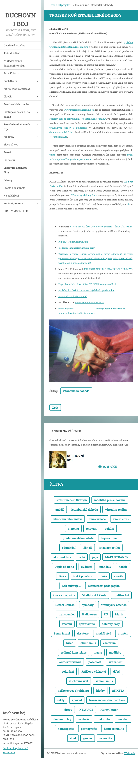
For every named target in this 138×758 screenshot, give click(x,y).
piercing (73, 528)
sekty (61, 700)
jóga (95, 557)
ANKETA (118, 690)
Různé (7, 152)
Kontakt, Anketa (13, 203)
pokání (109, 528)
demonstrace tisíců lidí (61, 132)
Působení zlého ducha (16, 104)
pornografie (89, 728)
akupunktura (62, 557)
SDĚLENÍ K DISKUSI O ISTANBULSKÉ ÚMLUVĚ (108, 269)
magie (98, 652)
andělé (59, 509)
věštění (67, 624)
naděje (123, 566)
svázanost (116, 662)
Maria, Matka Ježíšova (17, 88)
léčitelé (87, 547)
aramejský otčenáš (113, 605)
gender (87, 738)
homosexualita (114, 728)
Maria (119, 614)
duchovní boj (62, 719)
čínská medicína (64, 595)
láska (62, 576)
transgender (67, 614)
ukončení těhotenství (67, 519)
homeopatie (66, 728)
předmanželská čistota (78, 538)
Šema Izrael (62, 633)
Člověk (8, 96)
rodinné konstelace (73, 652)
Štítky (53, 391)
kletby (100, 690)
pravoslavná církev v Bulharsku (68, 127)
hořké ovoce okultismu (73, 690)
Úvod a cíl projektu (15, 45)
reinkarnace (97, 519)
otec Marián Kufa (58, 136)
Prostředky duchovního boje (17, 127)
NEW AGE (86, 709)
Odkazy (8, 180)
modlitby (115, 652)
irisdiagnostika (109, 547)
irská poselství (83, 576)
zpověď (77, 700)
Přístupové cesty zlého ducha (17, 114)
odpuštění (68, 547)
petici (52, 154)
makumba (104, 719)
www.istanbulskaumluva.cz (89, 302)
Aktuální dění (12, 53)
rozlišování (121, 595)
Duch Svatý (10, 81)
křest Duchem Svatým (72, 500)
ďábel (116, 671)
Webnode (129, 753)
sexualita (105, 738)
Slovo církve (11, 144)
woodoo (123, 719)
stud (73, 738)
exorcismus (121, 519)
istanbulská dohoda (76, 391)
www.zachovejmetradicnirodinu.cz (76, 313)
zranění (123, 633)
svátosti (86, 566)
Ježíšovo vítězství (93, 671)
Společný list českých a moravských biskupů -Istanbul (86, 290)
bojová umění (110, 538)
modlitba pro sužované (109, 500)
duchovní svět (78, 681)
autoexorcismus (70, 662)
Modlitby (9, 136)
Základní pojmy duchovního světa (14, 63)
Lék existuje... (71, 586)
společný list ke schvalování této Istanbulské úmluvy (77, 118)
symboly (88, 605)
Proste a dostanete (14, 188)
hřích (69, 643)
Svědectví (9, 160)
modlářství (103, 633)
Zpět (55, 407)
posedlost (94, 662)
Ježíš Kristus (11, 73)
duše (104, 576)
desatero (83, 633)
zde (128, 204)
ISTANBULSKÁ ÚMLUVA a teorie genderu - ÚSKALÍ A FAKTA (101, 226)
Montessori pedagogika (104, 586)
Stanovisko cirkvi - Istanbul (72, 296)
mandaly (105, 566)
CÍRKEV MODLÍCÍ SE (16, 211)
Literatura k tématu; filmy (15, 170)
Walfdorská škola (94, 595)
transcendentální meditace (107, 700)
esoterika (109, 643)
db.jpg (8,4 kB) (107, 466)
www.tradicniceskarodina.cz (79, 109)
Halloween (89, 614)
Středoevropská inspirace (84, 195)
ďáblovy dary (111, 624)
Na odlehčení (11, 195)
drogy (68, 709)
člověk (118, 576)
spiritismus (87, 624)
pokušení (67, 671)
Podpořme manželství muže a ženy (76, 247)
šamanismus (104, 681)
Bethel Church (65, 605)
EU (106, 614)
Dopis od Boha (64, 566)
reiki (82, 557)
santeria (83, 719)
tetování (91, 528)
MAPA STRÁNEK (116, 557)
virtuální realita (116, 509)
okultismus (88, 643)
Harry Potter (109, 709)
